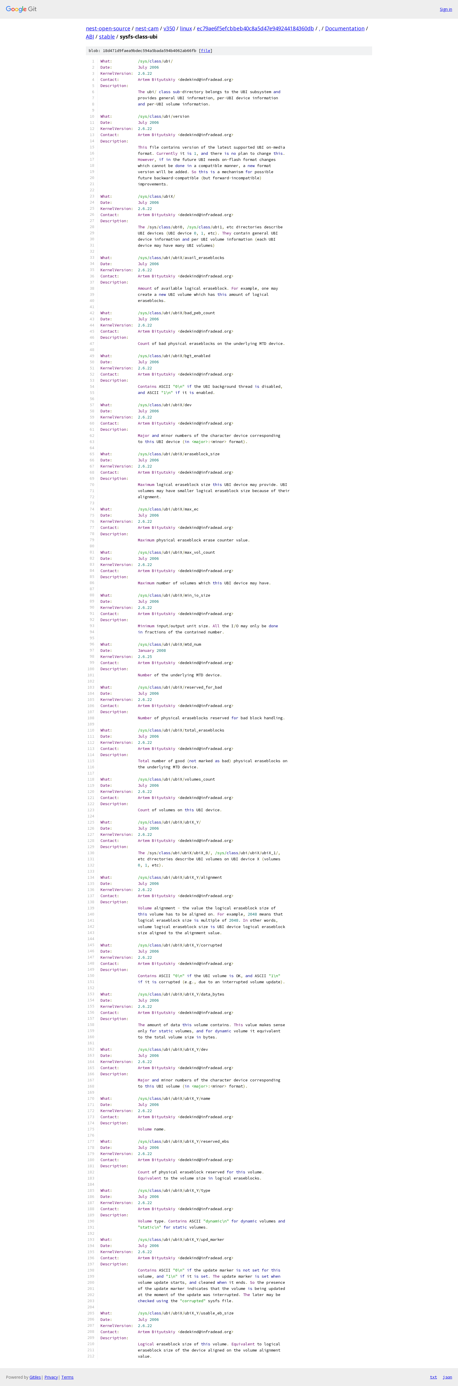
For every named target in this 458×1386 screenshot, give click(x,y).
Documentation (345, 28)
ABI (90, 36)
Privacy (51, 1377)
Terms (67, 1377)
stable (107, 36)
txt (433, 1377)
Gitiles (35, 1377)
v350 (169, 28)
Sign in (446, 9)
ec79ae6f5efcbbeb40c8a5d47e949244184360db (255, 28)
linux (186, 28)
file (205, 50)
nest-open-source (108, 28)
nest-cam (147, 28)
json (447, 1377)
